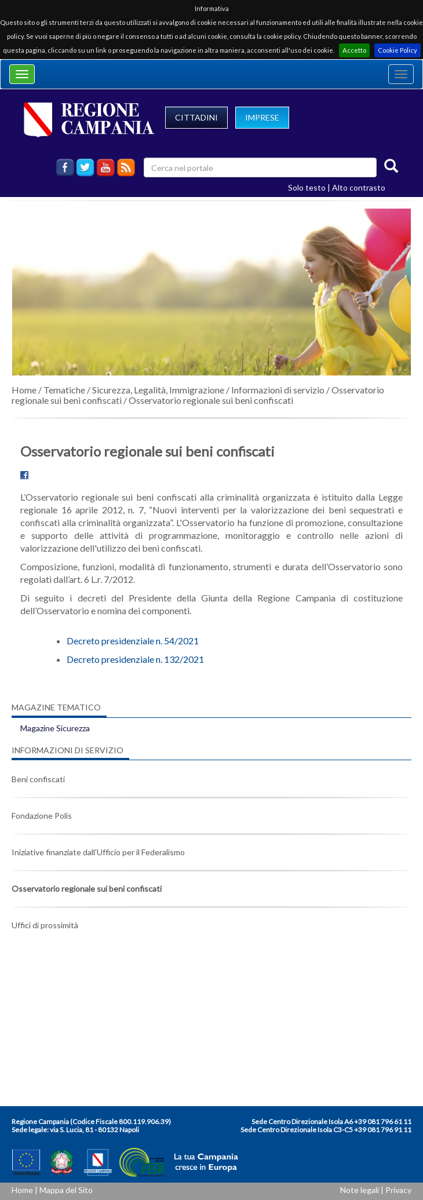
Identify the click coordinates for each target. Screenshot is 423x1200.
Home (24, 389)
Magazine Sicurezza (55, 728)
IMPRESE (262, 117)
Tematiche (64, 389)
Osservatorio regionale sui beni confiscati (211, 400)
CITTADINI (196, 117)
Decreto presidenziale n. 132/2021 (135, 659)
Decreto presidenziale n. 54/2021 (133, 640)
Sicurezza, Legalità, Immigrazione (158, 389)
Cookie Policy (397, 50)
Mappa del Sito (66, 1190)
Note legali (359, 1190)
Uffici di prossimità (45, 925)
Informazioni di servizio (277, 389)
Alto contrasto (358, 187)
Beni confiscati (38, 779)
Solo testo (307, 187)
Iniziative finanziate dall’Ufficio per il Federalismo (98, 852)
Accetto (354, 50)
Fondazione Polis (42, 815)
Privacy (398, 1190)
